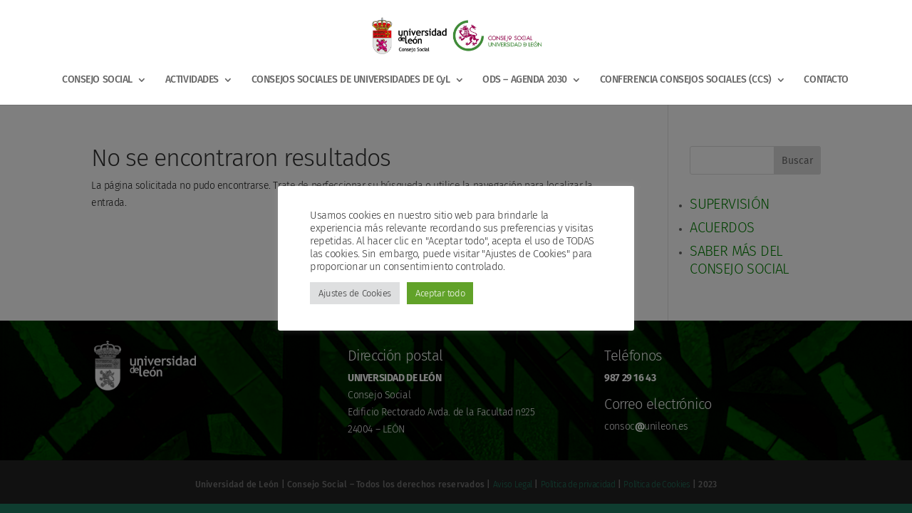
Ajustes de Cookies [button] (354, 293)
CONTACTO (826, 80)
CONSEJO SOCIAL (97, 80)
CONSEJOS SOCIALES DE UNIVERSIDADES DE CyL (351, 80)
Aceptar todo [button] (440, 293)
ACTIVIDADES (192, 80)
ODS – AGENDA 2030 (524, 80)
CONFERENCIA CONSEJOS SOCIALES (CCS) (686, 80)
